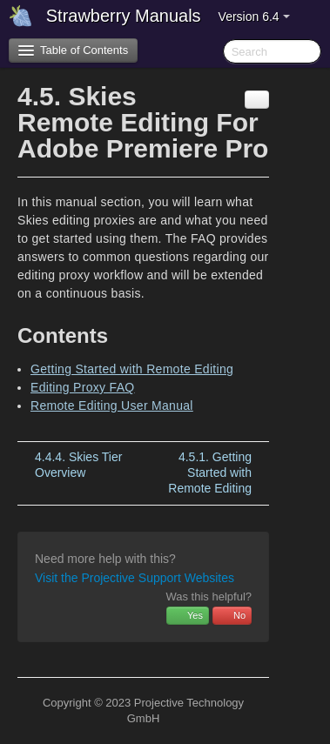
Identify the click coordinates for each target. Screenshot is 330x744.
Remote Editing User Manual (111, 405)
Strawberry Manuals (123, 15)
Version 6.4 (254, 16)
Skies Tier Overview (78, 464)
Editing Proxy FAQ (82, 387)
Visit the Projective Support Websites (134, 578)
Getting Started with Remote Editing (131, 369)
